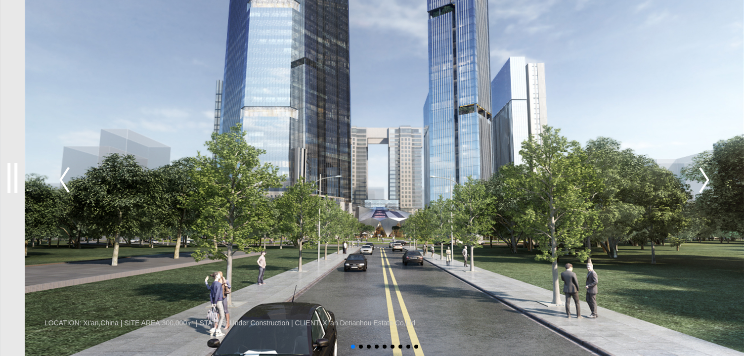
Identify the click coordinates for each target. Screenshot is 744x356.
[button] (704, 180)
